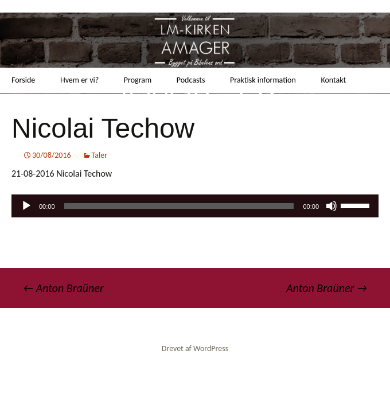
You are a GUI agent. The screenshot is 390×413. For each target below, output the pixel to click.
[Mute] (331, 206)
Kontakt (333, 80)
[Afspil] (26, 206)
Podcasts (191, 80)
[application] (195, 205)
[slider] (179, 206)
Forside (23, 80)
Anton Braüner (63, 288)
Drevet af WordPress (195, 348)
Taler (100, 155)
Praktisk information (263, 80)
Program (137, 80)
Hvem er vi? (79, 80)
